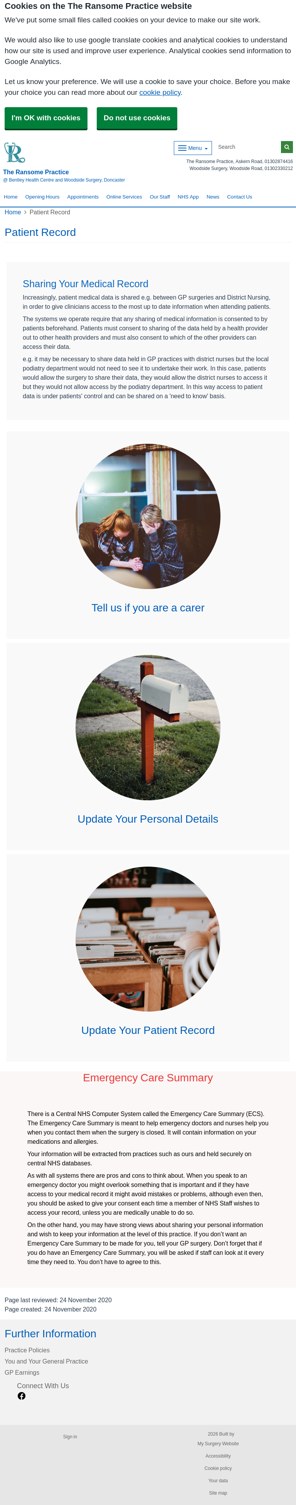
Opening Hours (42, 196)
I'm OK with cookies (46, 117)
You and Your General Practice (46, 1361)
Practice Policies (27, 1350)
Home (11, 196)
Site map (218, 1493)
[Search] (248, 147)
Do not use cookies (137, 117)
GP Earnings (22, 1372)
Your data (218, 1480)
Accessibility (217, 1456)
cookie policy (159, 92)
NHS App (188, 196)
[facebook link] (21, 1396)
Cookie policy (218, 1468)
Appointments (83, 196)
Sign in (70, 1436)
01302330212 (279, 168)
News (213, 196)
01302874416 (279, 161)
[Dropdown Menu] (193, 148)
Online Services (124, 196)
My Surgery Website (218, 1443)
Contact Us (239, 196)
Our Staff (160, 196)
